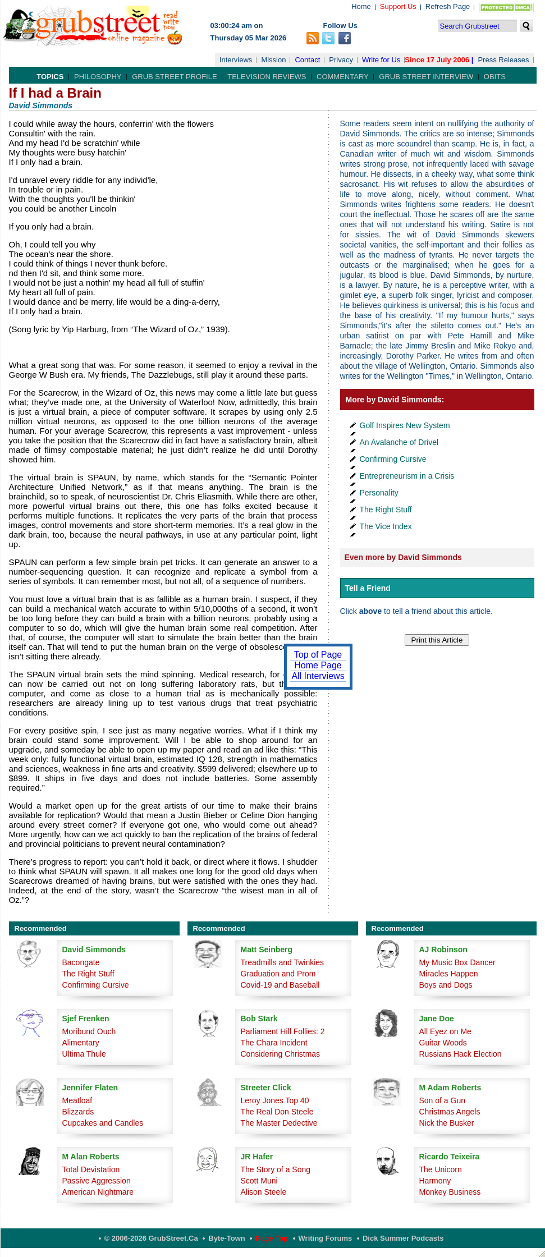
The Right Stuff (386, 509)
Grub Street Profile (174, 76)
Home (361, 6)
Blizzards (78, 1111)
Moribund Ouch (89, 1031)
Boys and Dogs (446, 984)
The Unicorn (440, 1169)
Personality (379, 492)
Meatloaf (77, 1100)
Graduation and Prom (278, 973)
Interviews (236, 60)
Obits (495, 76)
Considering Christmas (280, 1053)
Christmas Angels (449, 1111)
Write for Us (381, 60)
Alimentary (80, 1042)
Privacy (341, 60)
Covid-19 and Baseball (280, 984)
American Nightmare (98, 1191)
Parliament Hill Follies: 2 (283, 1031)
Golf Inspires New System (405, 425)
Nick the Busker (446, 1122)
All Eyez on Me (445, 1031)
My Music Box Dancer (457, 962)
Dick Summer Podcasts (403, 1238)
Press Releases (503, 60)
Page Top (271, 1238)
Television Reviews (266, 76)
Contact (307, 60)
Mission (273, 60)
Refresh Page (447, 6)
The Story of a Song (276, 1169)
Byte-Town (226, 1238)
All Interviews (317, 676)
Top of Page (318, 654)
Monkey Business (450, 1191)
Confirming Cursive (393, 459)
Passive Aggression (96, 1180)
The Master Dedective (279, 1122)
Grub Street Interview (426, 76)
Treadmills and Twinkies (282, 962)
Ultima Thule (84, 1053)
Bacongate (81, 962)
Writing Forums (325, 1238)
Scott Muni (259, 1180)
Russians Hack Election (460, 1053)
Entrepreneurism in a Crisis (407, 475)
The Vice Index (386, 526)
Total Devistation (91, 1169)
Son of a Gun (442, 1100)
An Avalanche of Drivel (399, 442)
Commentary (343, 76)
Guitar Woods (443, 1042)
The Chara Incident (274, 1042)
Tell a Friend (368, 588)
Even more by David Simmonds (403, 557)
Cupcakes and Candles (103, 1122)
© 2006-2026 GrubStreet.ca (151, 1238)
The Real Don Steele (277, 1111)
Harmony (435, 1180)
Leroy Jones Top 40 (275, 1100)
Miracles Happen (448, 973)
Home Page (318, 665)
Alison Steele (264, 1191)
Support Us (398, 6)
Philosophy (98, 76)
